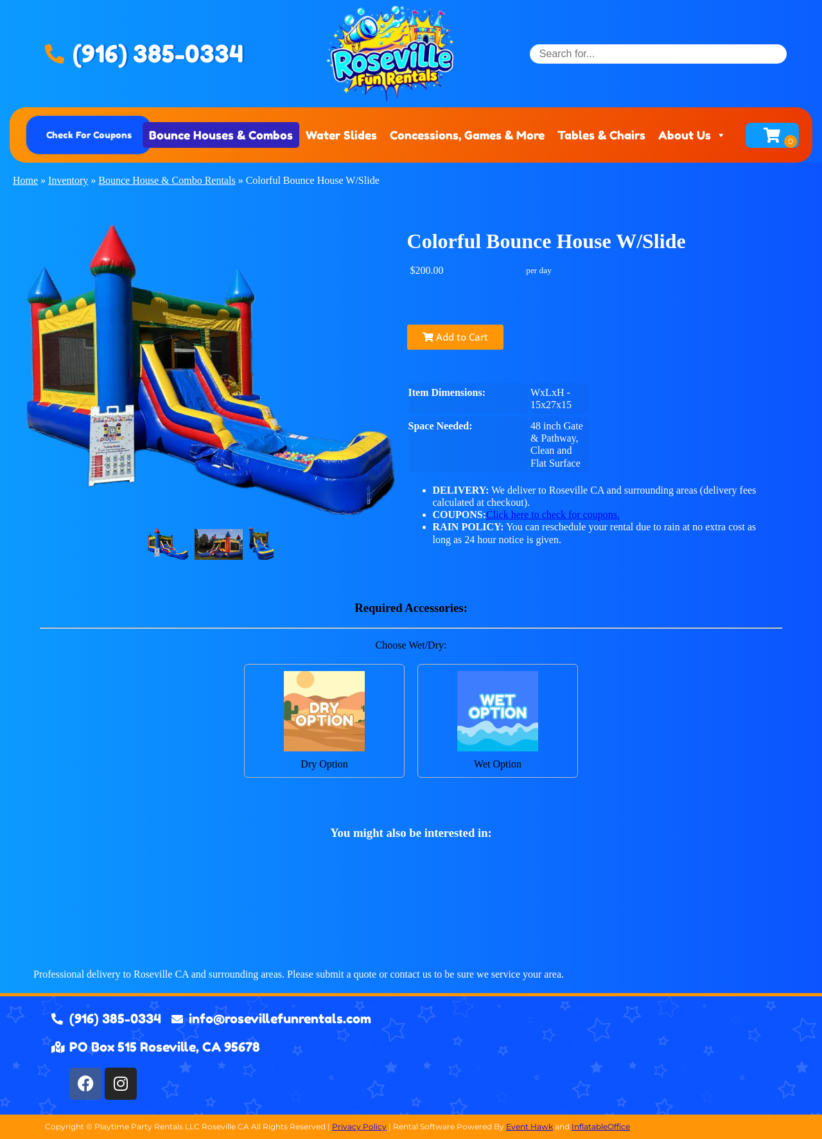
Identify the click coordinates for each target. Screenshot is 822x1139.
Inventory (68, 180)
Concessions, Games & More (467, 135)
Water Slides (341, 135)
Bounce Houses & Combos (221, 135)
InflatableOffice (601, 1126)
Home (25, 180)
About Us (692, 135)
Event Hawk (529, 1126)
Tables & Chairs (601, 135)
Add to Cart (455, 336)
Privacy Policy (359, 1126)
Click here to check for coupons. (553, 514)
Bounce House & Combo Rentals (166, 180)
